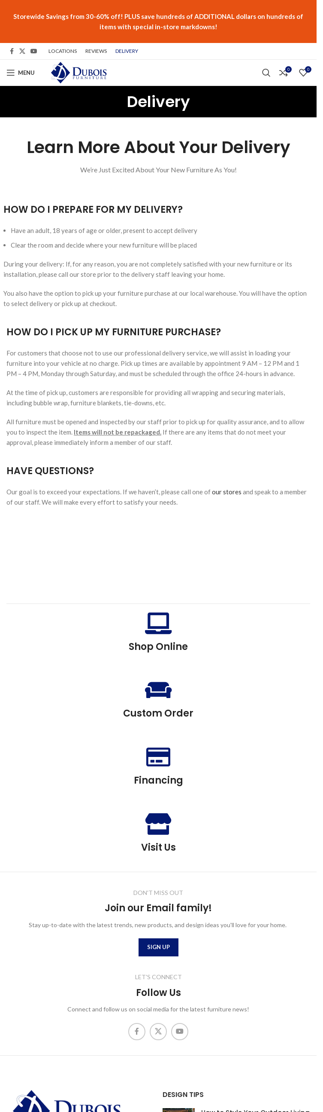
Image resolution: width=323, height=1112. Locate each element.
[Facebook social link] (11, 51)
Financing (158, 780)
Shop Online (158, 646)
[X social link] (22, 51)
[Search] (266, 72)
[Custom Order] (158, 690)
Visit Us (158, 847)
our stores (226, 492)
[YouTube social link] (34, 51)
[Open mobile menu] (20, 72)
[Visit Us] (158, 824)
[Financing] (158, 757)
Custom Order (158, 713)
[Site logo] (78, 72)
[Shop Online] (158, 623)
